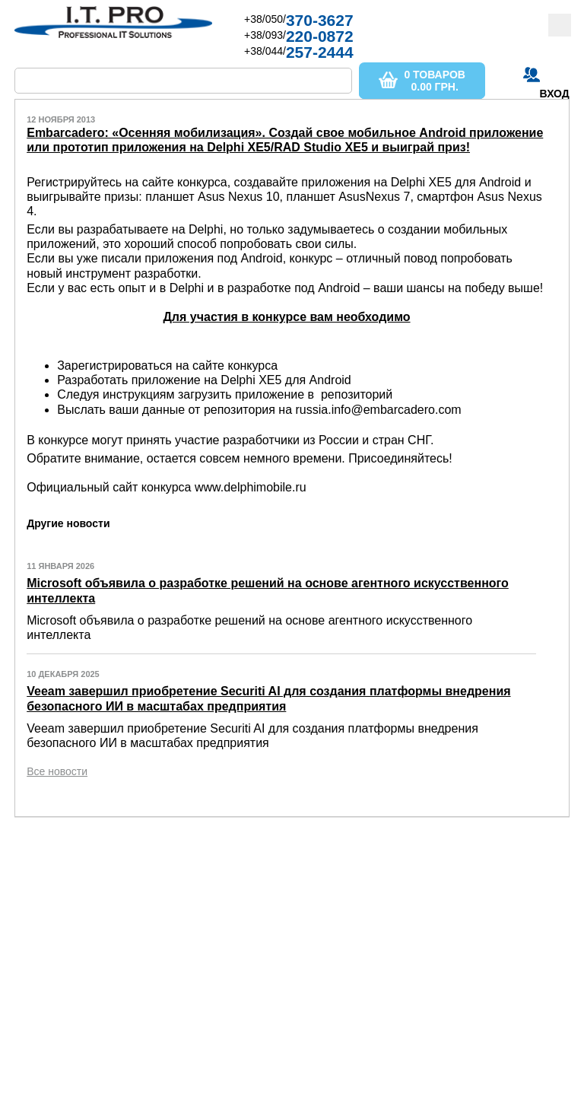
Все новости (57, 771)
